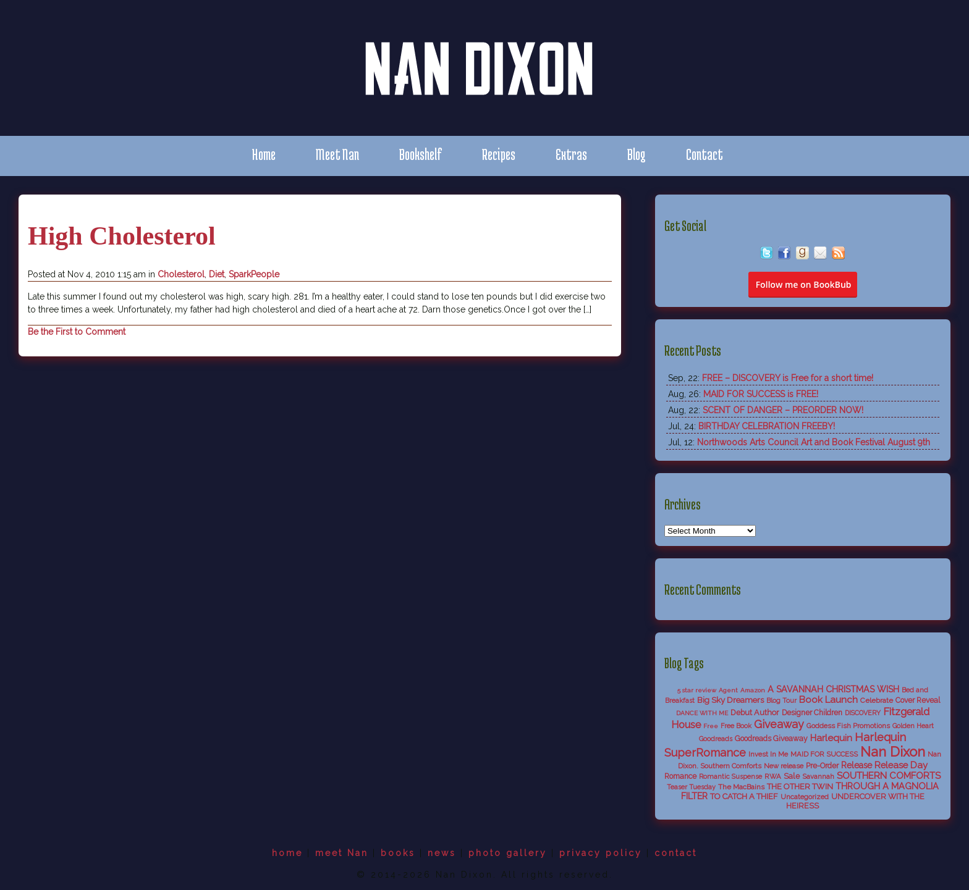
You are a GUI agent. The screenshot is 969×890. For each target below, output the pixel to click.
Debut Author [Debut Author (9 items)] (754, 712)
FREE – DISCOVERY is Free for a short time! (787, 378)
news (442, 853)
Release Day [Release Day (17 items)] (901, 765)
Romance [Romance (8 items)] (680, 776)
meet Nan (341, 853)
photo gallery (507, 853)
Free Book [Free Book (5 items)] (736, 726)
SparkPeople (254, 274)
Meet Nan (337, 154)
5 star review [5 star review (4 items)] (696, 690)
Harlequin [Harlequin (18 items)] (831, 738)
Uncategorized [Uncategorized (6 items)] (805, 796)
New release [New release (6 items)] (783, 766)
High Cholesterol (122, 236)
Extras (571, 154)
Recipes (498, 154)
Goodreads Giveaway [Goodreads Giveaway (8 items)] (771, 738)
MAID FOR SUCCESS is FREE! (760, 394)
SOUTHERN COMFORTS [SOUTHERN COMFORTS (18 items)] (889, 775)
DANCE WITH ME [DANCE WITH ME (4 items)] (702, 713)
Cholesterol (181, 274)
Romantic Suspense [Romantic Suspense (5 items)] (730, 777)
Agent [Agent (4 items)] (728, 690)
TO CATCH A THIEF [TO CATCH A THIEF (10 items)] (744, 796)
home (287, 853)
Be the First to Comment (76, 332)
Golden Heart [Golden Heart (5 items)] (913, 726)
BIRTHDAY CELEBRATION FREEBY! (766, 426)
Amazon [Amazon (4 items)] (752, 690)
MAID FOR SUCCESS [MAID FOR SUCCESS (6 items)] (824, 754)
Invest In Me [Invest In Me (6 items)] (768, 754)
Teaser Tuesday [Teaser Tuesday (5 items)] (691, 787)
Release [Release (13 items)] (856, 765)
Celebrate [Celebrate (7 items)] (876, 700)
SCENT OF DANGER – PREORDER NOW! (783, 410)
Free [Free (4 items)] (710, 726)
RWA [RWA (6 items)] (772, 776)
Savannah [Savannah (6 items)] (818, 776)
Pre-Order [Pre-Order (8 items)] (822, 766)
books (398, 853)
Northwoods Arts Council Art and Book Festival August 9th (813, 442)
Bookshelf (420, 154)
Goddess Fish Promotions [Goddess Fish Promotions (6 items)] (848, 725)
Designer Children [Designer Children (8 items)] (812, 712)
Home (264, 154)
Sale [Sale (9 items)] (792, 776)
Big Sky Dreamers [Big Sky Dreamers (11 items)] (730, 700)
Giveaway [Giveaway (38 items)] (779, 724)
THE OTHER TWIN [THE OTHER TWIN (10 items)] (800, 786)
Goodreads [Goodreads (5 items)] (715, 739)
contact (675, 853)
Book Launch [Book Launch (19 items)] (828, 699)
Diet (216, 274)
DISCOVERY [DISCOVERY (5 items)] (863, 713)
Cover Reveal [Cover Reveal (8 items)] (917, 700)
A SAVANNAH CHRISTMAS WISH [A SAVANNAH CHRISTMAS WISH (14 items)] (833, 689)
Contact (704, 154)
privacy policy (600, 853)
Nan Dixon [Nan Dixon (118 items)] (892, 752)
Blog (636, 154)
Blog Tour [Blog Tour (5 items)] (781, 701)
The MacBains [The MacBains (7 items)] (741, 787)
